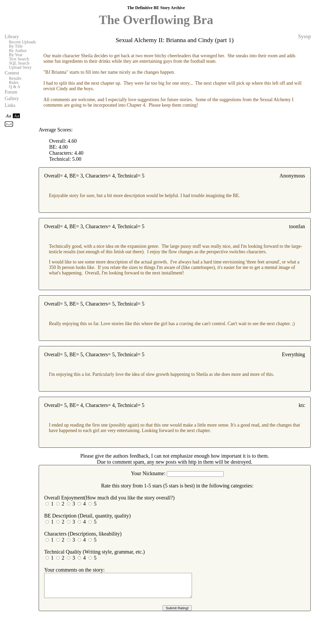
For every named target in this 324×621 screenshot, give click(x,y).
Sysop (304, 36)
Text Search (19, 59)
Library (12, 36)
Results (15, 78)
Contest (12, 73)
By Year (15, 55)
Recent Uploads (22, 42)
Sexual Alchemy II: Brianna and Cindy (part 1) (175, 40)
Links (10, 105)
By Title (16, 46)
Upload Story (20, 67)
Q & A (14, 86)
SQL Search (19, 63)
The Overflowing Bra (156, 20)
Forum (11, 92)
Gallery (12, 98)
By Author (18, 50)
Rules (14, 82)
